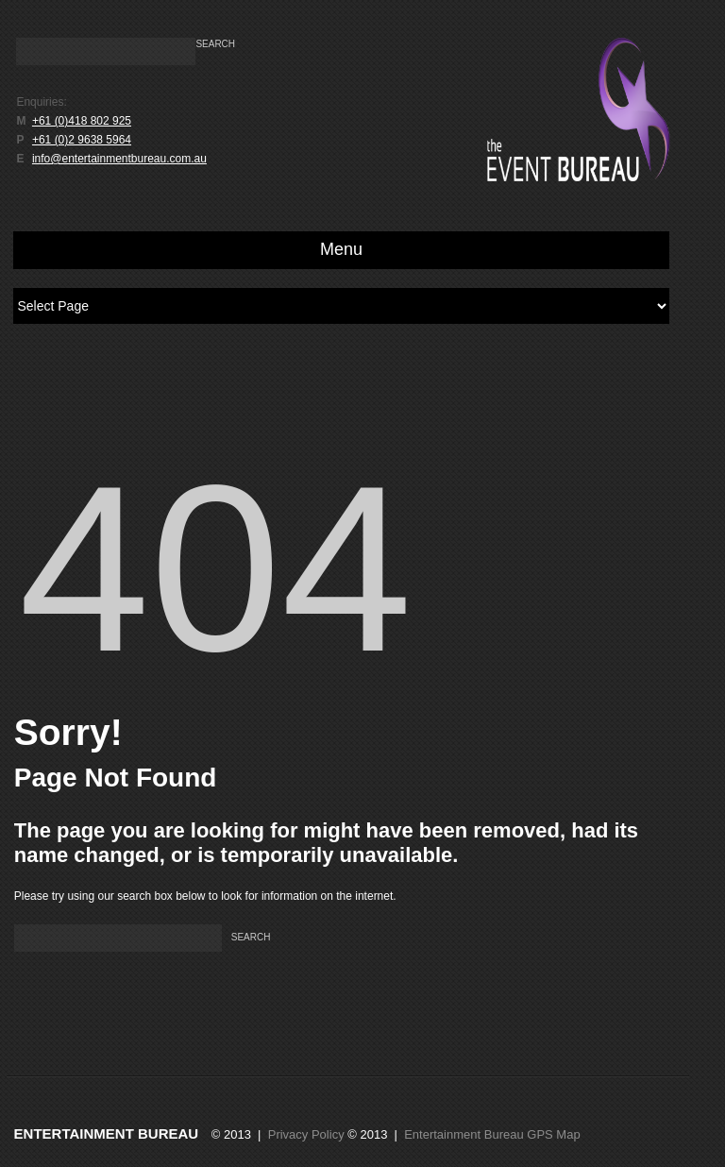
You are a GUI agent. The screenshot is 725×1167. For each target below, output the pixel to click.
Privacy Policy (306, 1134)
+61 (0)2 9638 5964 (81, 139)
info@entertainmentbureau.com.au (119, 158)
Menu (341, 249)
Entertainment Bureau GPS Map (492, 1134)
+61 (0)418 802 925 (81, 120)
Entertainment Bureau (106, 1133)
